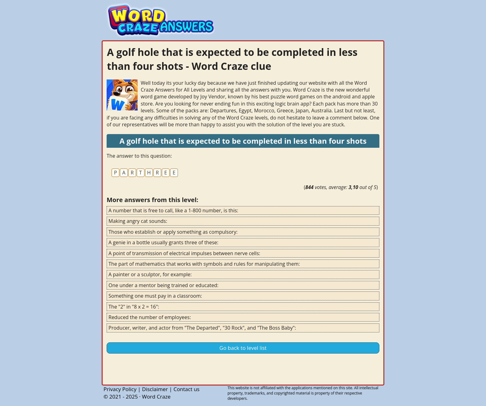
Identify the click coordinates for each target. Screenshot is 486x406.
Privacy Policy (120, 389)
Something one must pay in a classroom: (155, 295)
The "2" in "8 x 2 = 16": (133, 306)
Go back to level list (243, 347)
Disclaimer (155, 389)
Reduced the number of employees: (149, 317)
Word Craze (156, 396)
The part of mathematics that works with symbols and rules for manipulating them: (204, 263)
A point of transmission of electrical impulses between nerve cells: (184, 253)
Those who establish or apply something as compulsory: (172, 231)
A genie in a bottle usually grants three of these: (163, 242)
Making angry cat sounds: (137, 221)
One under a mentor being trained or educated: (163, 285)
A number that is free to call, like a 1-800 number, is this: (173, 210)
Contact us (187, 389)
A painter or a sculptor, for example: (150, 274)
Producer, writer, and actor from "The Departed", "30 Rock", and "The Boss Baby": (202, 327)
